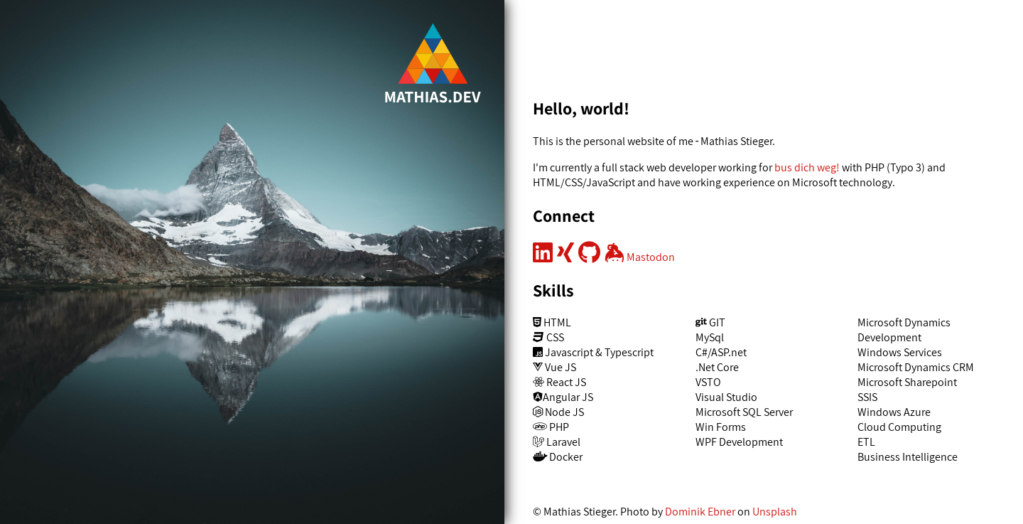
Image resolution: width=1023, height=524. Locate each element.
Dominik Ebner (700, 511)
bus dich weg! (807, 167)
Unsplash (774, 511)
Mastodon (651, 257)
